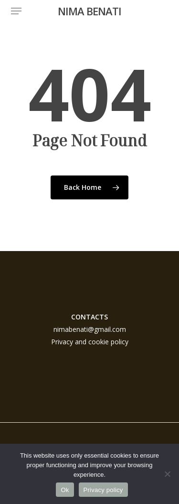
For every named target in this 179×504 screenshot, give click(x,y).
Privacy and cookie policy (89, 341)
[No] (167, 474)
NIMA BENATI (89, 11)
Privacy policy (103, 489)
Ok (65, 489)
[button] (16, 11)
